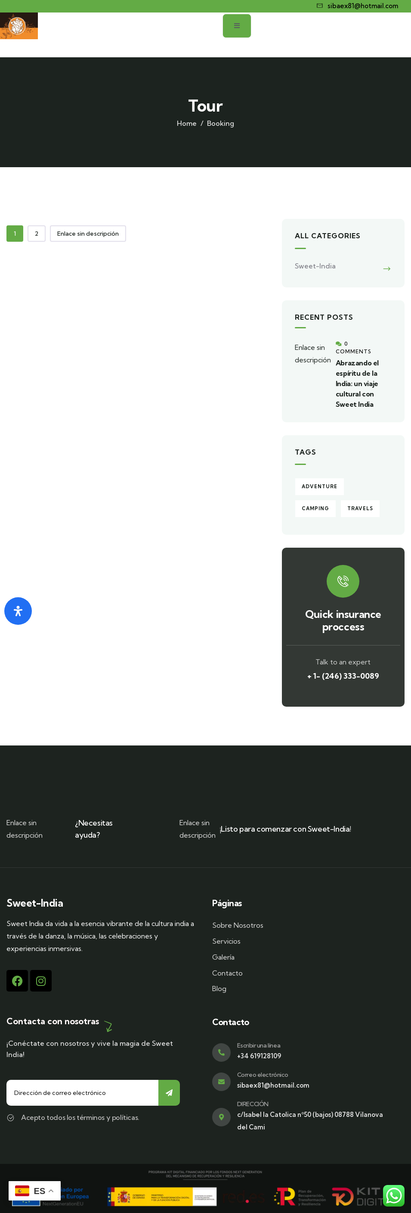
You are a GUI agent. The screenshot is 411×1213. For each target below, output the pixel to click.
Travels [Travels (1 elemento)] (360, 508)
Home (187, 123)
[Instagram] (41, 981)
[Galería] (304, 957)
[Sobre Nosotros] (304, 925)
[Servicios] (304, 941)
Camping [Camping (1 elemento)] (315, 508)
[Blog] (304, 988)
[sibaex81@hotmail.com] (358, 6)
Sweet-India (315, 266)
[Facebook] (17, 981)
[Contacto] (304, 973)
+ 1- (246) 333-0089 (343, 676)
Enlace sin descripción (88, 233)
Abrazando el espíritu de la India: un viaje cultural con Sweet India (357, 383)
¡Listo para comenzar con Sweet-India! (285, 829)
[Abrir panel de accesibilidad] (18, 611)
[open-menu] (390, 35)
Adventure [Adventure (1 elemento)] (319, 486)
